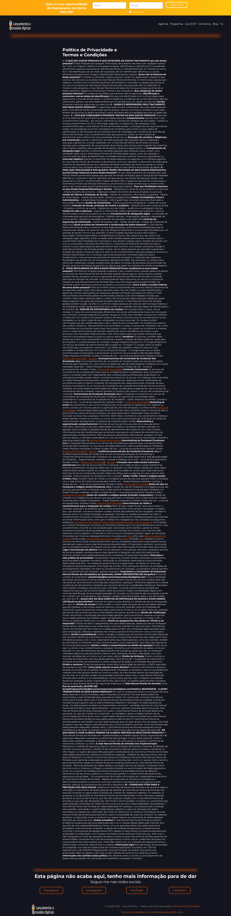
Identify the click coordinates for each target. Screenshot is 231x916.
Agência (163, 23)
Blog (215, 23)
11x (221, 23)
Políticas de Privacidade (186, 906)
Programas (176, 23)
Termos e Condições (152, 12)
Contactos (204, 23)
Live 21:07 (190, 23)
